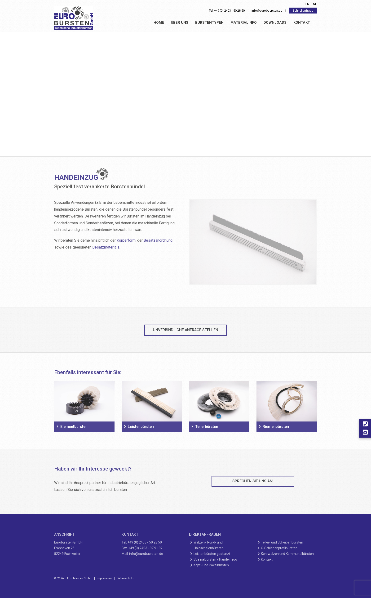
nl (315, 4)
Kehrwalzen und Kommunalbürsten (287, 554)
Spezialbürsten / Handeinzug (215, 559)
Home (159, 22)
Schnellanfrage (303, 10)
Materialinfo (243, 22)
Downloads (275, 22)
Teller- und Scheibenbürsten (282, 542)
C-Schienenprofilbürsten (279, 548)
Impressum (104, 578)
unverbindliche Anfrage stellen (185, 330)
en (307, 4)
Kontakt (301, 22)
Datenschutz (125, 578)
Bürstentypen (209, 22)
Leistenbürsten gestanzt (212, 554)
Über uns (179, 22)
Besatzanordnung (158, 240)
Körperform (126, 240)
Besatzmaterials (105, 247)
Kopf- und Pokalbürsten (211, 565)
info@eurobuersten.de (267, 10)
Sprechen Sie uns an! (252, 481)
